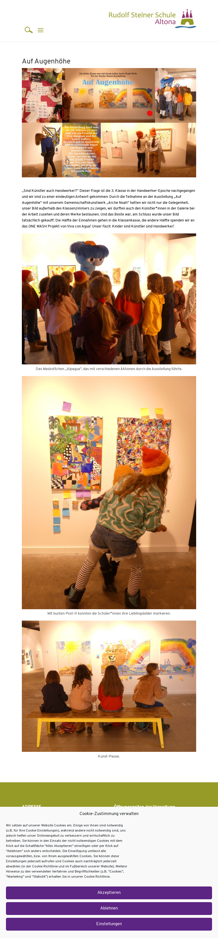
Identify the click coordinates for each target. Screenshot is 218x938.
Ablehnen (109, 908)
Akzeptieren (109, 893)
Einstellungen (109, 924)
